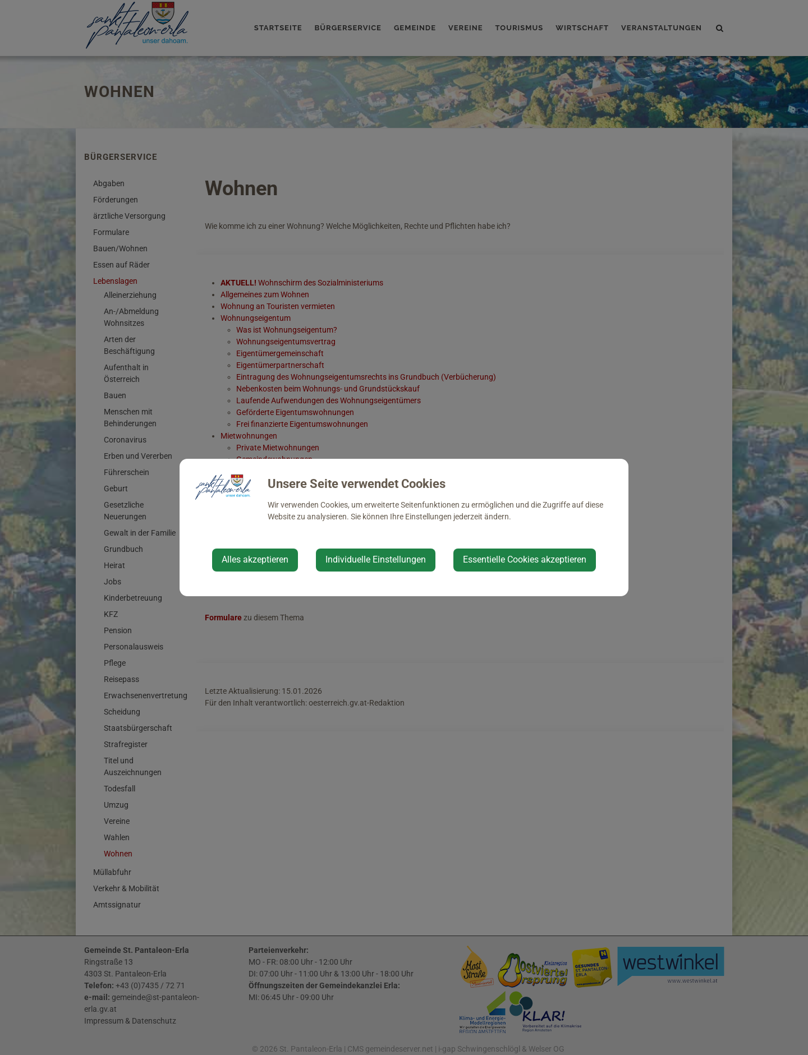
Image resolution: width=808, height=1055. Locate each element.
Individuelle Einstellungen (375, 559)
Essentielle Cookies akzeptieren (524, 559)
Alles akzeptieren (255, 559)
